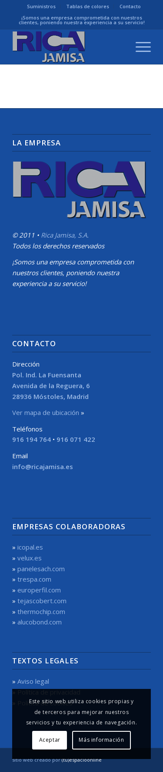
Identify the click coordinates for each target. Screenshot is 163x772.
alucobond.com (39, 622)
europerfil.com (39, 589)
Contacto (130, 6)
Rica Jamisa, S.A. (65, 235)
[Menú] (139, 46)
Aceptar (49, 739)
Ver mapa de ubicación (45, 412)
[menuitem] (41, 6)
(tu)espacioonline (82, 759)
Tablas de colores (87, 6)
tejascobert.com (42, 600)
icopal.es (30, 547)
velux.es (29, 557)
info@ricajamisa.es (42, 466)
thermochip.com (41, 611)
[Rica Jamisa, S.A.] (67, 46)
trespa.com (34, 579)
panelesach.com (41, 568)
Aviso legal (33, 681)
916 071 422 (76, 439)
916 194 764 (31, 439)
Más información (101, 739)
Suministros (41, 6)
